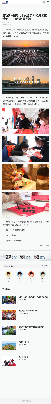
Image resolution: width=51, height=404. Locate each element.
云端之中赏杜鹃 (24, 342)
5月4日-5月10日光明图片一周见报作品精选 (33, 297)
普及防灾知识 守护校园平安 (28, 311)
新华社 (7, 23)
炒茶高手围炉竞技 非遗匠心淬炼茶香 (31, 327)
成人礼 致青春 (23, 357)
